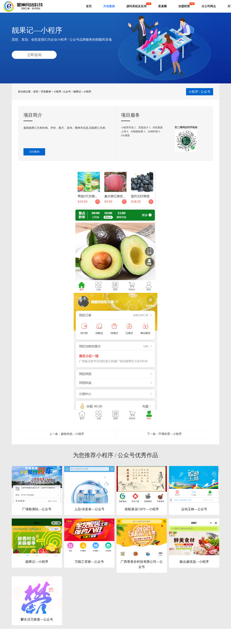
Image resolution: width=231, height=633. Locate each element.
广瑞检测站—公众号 (36, 509)
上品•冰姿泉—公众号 (89, 509)
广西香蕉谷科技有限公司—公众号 (142, 564)
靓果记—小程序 (36, 561)
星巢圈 (162, 6)
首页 (89, 6)
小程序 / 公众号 (62, 91)
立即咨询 (34, 55)
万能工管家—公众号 (89, 561)
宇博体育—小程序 (170, 433)
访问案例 (34, 151)
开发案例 (109, 6)
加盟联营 (184, 6)
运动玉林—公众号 (194, 509)
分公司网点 (208, 6)
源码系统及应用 (136, 6)
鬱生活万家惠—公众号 (37, 619)
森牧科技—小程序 (72, 433)
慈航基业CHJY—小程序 (142, 509)
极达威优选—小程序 (194, 561)
